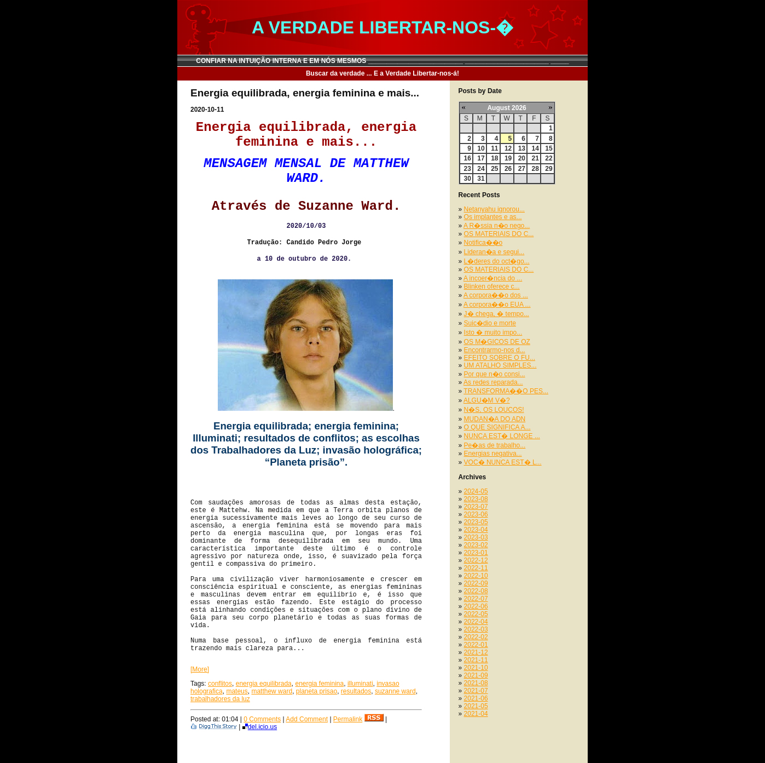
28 (534, 169)
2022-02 (476, 637)
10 (480, 148)
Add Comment (307, 719)
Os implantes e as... (493, 217)
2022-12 (476, 560)
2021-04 (476, 714)
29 (548, 169)
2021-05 (476, 706)
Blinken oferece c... (492, 286)
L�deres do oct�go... (497, 261)
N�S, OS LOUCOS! (494, 410)
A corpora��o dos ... (495, 295)
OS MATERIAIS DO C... (499, 234)
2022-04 (476, 622)
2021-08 (476, 683)
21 (534, 158)
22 (548, 158)
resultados (356, 691)
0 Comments (262, 719)
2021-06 (476, 698)
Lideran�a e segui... (494, 252)
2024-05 (476, 491)
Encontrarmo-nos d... (494, 350)
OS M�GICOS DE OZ (497, 342)
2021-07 (476, 691)
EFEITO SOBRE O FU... (499, 358)
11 (494, 148)
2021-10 (476, 668)
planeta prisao (316, 691)
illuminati (360, 683)
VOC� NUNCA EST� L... (503, 462)
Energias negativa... (493, 453)
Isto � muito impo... (493, 332)
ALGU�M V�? (486, 400)
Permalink (347, 719)
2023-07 (476, 506)
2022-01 (476, 645)
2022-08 (476, 591)
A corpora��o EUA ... (497, 304)
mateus (236, 691)
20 (521, 158)
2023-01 (476, 553)
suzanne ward (395, 691)
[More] (199, 669)
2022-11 (476, 568)
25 (494, 169)
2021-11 (476, 660)
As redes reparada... (493, 382)
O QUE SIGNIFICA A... (497, 427)
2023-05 (476, 522)
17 (480, 158)
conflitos (220, 683)
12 (508, 148)
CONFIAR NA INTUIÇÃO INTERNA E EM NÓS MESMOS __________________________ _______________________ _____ (382, 61)
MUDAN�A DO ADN (495, 419)
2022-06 (476, 606)
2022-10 (476, 576)
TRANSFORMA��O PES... (505, 391)
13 (521, 148)
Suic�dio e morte (490, 323)
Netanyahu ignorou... (494, 209)
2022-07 (476, 599)
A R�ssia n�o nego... (496, 226)
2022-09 (476, 583)
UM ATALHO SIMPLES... (500, 365)
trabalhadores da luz (220, 699)
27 (521, 169)
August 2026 (506, 108)
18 (494, 158)
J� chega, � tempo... (496, 314)
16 (467, 158)
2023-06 (476, 514)
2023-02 (476, 545)
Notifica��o (483, 242)
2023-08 (476, 499)
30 (467, 178)
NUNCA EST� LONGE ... (502, 436)
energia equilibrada (264, 683)
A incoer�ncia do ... (492, 278)
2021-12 (476, 652)
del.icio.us (259, 727)
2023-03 (476, 537)
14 (534, 148)
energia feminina (319, 683)
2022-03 (476, 629)
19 (508, 158)
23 (467, 169)
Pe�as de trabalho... (495, 445)
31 (480, 178)
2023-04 (476, 529)
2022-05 (476, 614)
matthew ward (271, 691)
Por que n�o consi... (494, 374)
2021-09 (476, 675)
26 (508, 169)
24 (480, 169)
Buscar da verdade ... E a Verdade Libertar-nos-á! (382, 73)
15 (548, 148)
